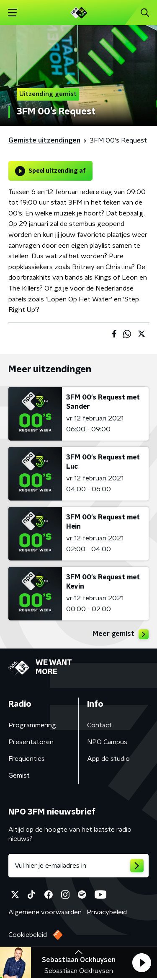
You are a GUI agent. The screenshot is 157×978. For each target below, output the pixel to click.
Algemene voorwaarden (45, 912)
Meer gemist (121, 634)
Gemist (19, 775)
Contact (99, 725)
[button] (141, 962)
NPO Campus (107, 742)
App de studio (108, 758)
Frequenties (26, 758)
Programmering (32, 725)
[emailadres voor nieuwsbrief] (78, 865)
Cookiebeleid (27, 934)
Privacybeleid (107, 912)
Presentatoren (31, 742)
